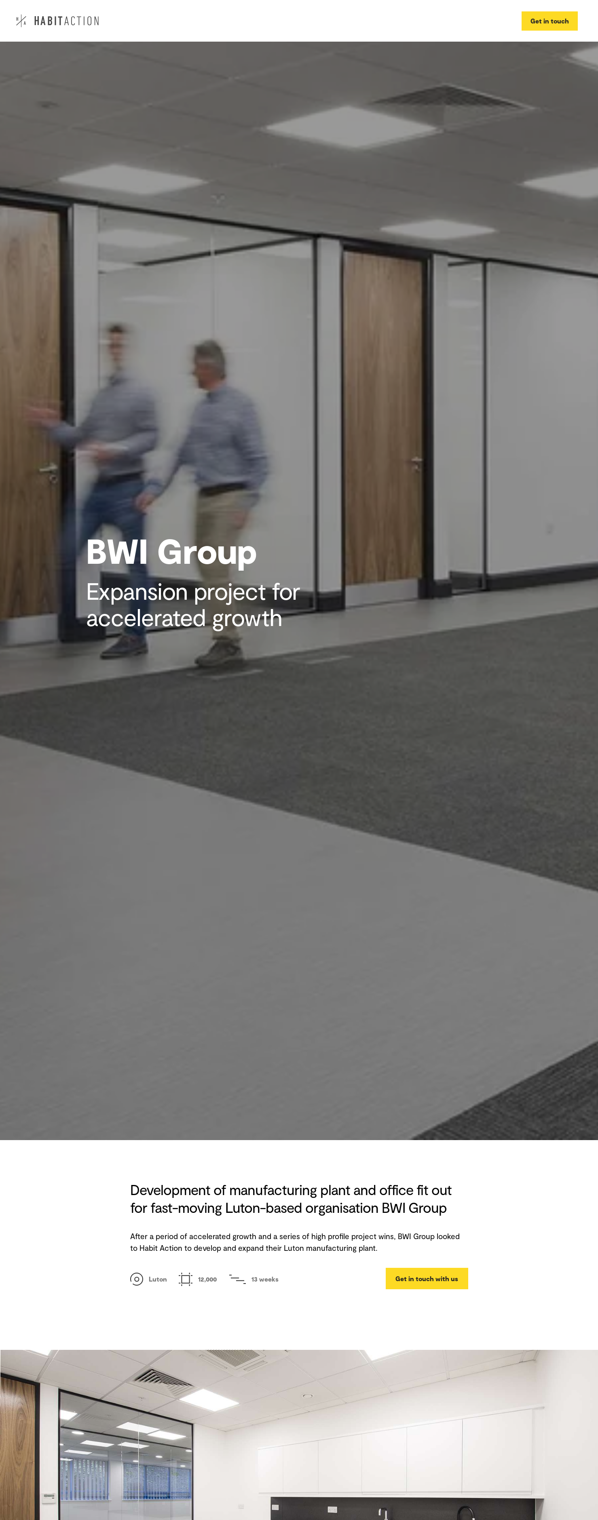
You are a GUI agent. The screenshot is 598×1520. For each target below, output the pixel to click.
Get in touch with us (426, 1278)
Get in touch (549, 20)
